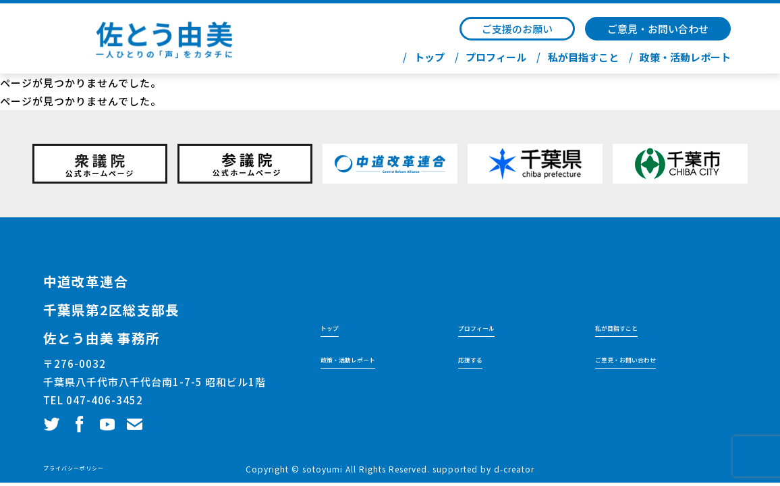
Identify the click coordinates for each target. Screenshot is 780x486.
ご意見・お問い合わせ (657, 29)
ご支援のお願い (517, 29)
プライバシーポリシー (87, 469)
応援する (477, 358)
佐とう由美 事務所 (129, 335)
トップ (429, 57)
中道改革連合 (106, 278)
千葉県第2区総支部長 (143, 306)
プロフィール (496, 57)
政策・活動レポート (685, 57)
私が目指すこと (583, 57)
